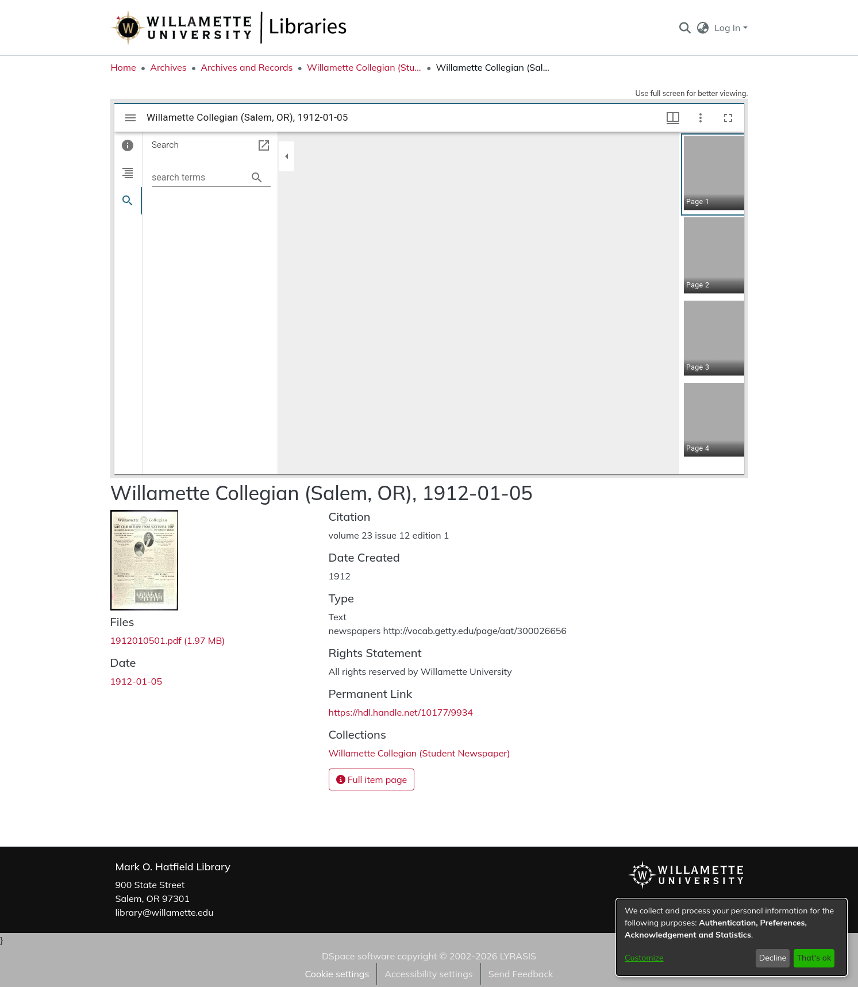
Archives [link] (168, 67)
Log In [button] (728, 27)
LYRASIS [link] (518, 956)
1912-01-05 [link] (136, 681)
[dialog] (732, 937)
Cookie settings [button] (337, 974)
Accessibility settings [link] (428, 974)
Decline (773, 958)
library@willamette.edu (165, 912)
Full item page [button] (371, 779)
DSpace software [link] (358, 956)
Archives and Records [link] (247, 67)
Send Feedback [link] (520, 974)
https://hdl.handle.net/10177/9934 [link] (401, 712)
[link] (167, 640)
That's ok (814, 958)
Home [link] (123, 67)
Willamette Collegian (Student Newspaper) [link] (364, 67)
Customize (644, 958)
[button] (685, 27)
